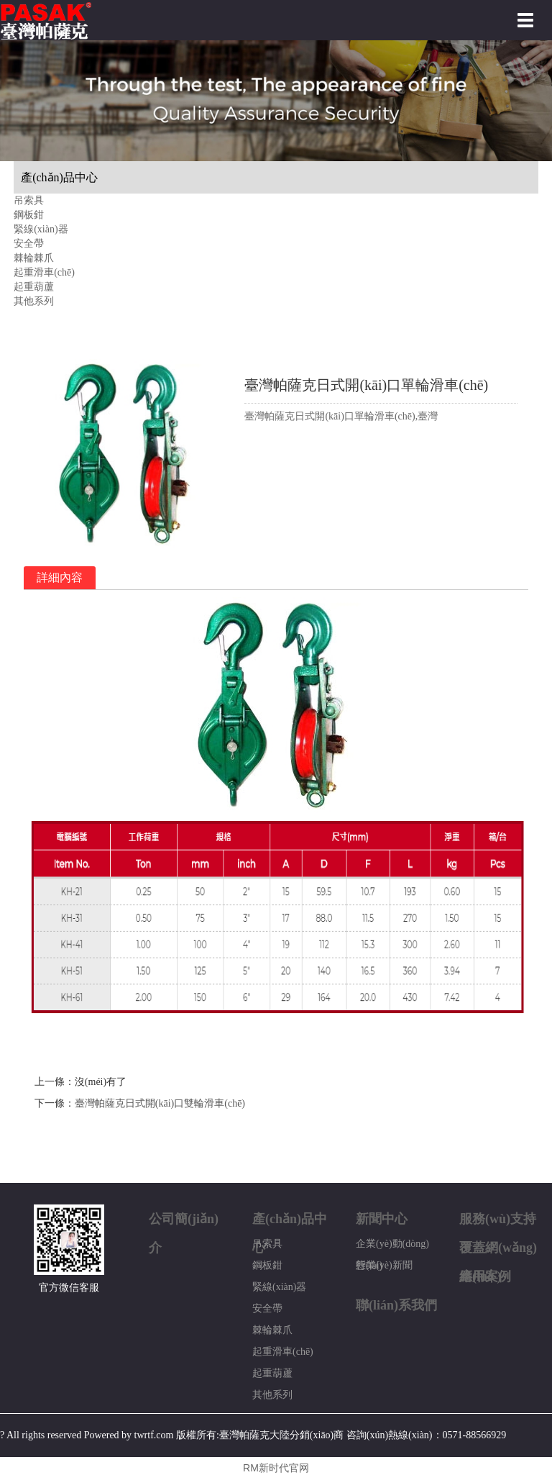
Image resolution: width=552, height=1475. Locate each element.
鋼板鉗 (29, 214)
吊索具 (29, 200)
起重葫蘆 (34, 286)
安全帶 (29, 243)
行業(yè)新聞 (384, 1265)
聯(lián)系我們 (396, 1305)
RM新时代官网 (276, 1468)
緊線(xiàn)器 (41, 229)
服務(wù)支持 (497, 1219)
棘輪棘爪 (34, 258)
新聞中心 (382, 1219)
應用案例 (485, 1276)
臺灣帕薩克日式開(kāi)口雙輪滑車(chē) (160, 1103)
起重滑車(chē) (44, 272)
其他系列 (34, 301)
